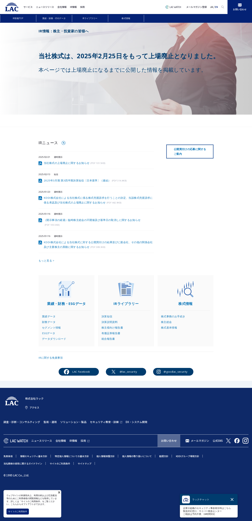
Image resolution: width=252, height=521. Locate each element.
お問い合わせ (169, 440)
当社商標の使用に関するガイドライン (23, 463)
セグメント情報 (51, 327)
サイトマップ (84, 463)
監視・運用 (50, 422)
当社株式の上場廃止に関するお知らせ (74, 163)
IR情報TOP (18, 18)
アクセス (34, 407)
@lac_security (128, 371)
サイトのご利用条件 (17, 511)
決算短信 (107, 316)
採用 (82, 7)
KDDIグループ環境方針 (187, 456)
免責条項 (8, 456)
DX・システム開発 (136, 422)
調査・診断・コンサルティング (22, 422)
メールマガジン (200, 440)
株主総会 (166, 322)
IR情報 (73, 7)
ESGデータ (48, 333)
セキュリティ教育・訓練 (104, 422)
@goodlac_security (175, 371)
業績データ (48, 316)
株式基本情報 (169, 327)
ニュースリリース (45, 7)
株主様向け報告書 (112, 327)
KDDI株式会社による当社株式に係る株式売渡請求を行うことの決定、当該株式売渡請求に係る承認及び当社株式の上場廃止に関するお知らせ (98, 200)
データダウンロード (54, 338)
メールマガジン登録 (196, 7)
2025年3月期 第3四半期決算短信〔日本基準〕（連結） (85, 181)
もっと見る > (46, 260)
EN (216, 7)
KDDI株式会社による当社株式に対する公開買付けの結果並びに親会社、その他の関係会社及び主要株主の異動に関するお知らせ (98, 244)
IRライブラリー (90, 18)
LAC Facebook (81, 371)
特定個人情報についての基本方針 (72, 456)
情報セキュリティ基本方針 (33, 456)
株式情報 (126, 18)
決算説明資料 (110, 322)
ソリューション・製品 (73, 422)
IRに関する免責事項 (50, 357)
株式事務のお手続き (173, 316)
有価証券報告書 (111, 333)
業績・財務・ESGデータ (54, 18)
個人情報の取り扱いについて (137, 456)
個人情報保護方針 (105, 456)
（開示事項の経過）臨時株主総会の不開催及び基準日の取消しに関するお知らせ (92, 222)
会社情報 (61, 7)
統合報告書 (108, 338)
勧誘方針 (163, 456)
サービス (28, 7)
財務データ (48, 322)
